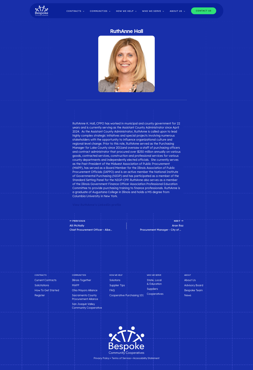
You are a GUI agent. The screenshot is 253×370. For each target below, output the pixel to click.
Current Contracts (45, 280)
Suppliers (152, 289)
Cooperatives (155, 294)
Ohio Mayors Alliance (84, 290)
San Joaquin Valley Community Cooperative (87, 306)
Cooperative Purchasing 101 (126, 295)
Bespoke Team (193, 290)
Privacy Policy (101, 358)
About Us (190, 280)
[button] (89, 11)
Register (40, 295)
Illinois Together (81, 280)
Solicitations (42, 285)
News (187, 295)
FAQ (112, 290)
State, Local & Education (154, 282)
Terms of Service (121, 358)
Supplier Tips (117, 285)
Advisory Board (193, 285)
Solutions (114, 280)
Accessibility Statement (146, 358)
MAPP (75, 285)
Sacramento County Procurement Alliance (85, 297)
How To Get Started (47, 290)
